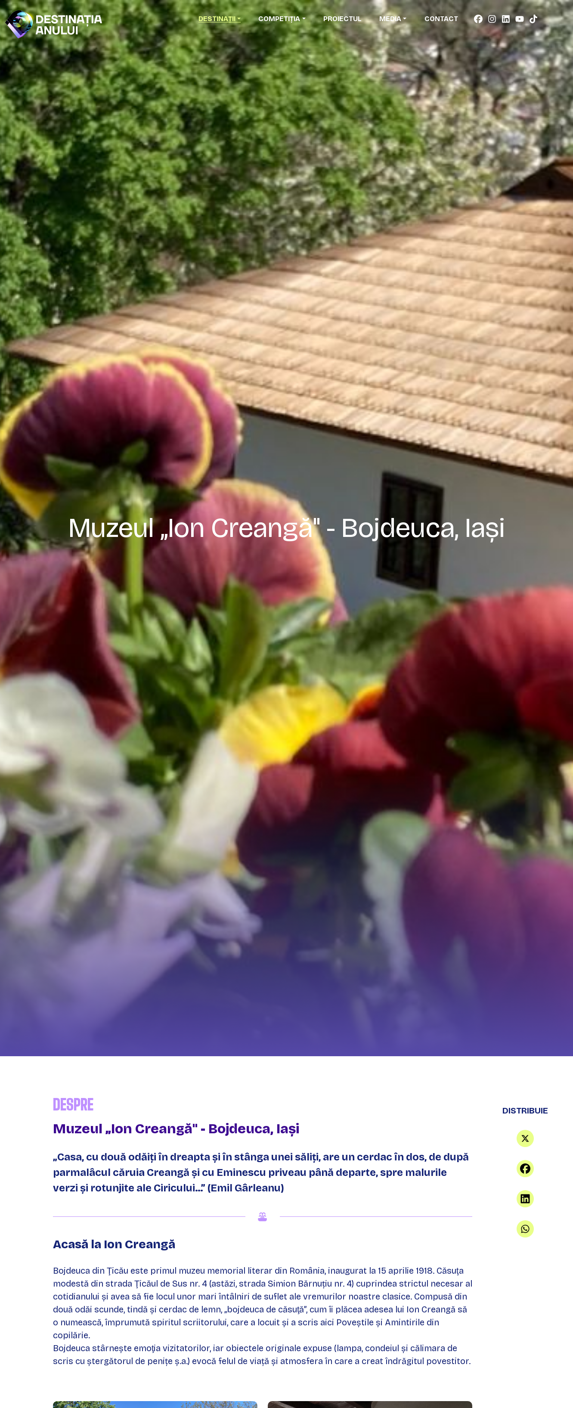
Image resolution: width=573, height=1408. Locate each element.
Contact (441, 19)
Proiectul (342, 19)
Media (390, 19)
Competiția (279, 19)
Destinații (216, 19)
